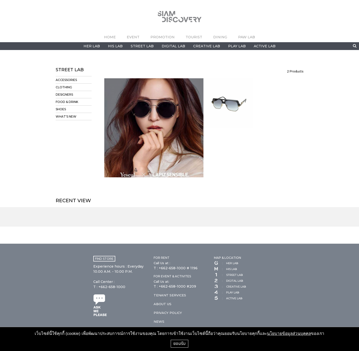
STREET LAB (142, 46)
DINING (220, 37)
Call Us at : (162, 263)
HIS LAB (115, 46)
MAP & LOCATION (227, 258)
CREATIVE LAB (206, 46)
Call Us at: (161, 281)
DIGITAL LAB (173, 46)
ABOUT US (162, 304)
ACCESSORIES (66, 80)
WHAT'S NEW (66, 116)
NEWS (159, 321)
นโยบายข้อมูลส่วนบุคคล (289, 333)
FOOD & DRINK (67, 102)
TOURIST (194, 37)
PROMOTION (162, 37)
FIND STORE (104, 259)
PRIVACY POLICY (168, 313)
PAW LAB (246, 37)
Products (295, 71)
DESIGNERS (64, 94)
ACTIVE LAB (264, 46)
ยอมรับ (179, 343)
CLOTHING (64, 87)
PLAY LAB (237, 46)
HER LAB (92, 46)
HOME (110, 37)
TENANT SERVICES (170, 295)
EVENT (133, 37)
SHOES (61, 109)
